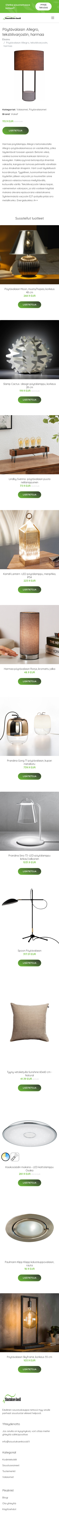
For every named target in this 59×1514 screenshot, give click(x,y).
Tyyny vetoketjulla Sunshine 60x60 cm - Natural (29, 1073)
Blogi (5, 1497)
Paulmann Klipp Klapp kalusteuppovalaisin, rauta (29, 1263)
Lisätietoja (15, 130)
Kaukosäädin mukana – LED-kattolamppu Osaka (29, 1169)
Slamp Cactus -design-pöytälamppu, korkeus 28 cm (29, 385)
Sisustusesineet (10, 1465)
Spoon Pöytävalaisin (29, 950)
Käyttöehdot (9, 1509)
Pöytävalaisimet (37, 109)
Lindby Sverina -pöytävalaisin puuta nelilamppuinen (29, 480)
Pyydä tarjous (43, 6)
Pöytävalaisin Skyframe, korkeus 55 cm (29, 1357)
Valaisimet (22, 109)
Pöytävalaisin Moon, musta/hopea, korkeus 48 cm (30, 290)
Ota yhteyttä (9, 1503)
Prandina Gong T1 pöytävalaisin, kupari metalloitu (29, 762)
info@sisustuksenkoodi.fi (16, 1441)
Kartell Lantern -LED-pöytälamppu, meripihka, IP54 (29, 575)
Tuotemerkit (8, 1471)
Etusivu (6, 39)
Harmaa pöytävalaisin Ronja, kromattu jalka (29, 668)
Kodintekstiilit (9, 1459)
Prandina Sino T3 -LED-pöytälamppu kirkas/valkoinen (29, 857)
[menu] (53, 17)
